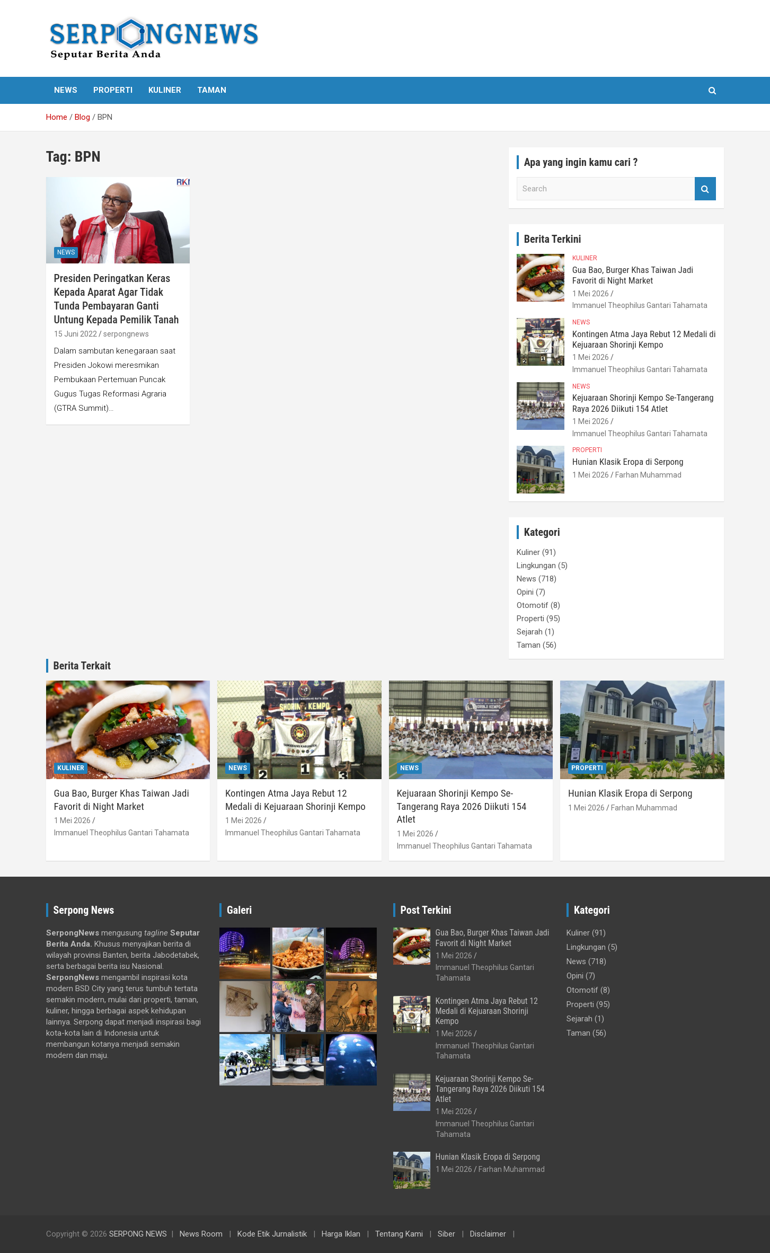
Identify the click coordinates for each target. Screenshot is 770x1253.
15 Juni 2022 (75, 334)
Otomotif (532, 605)
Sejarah (530, 632)
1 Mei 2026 (590, 293)
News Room (201, 1234)
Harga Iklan (341, 1234)
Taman (211, 90)
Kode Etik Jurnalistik (272, 1234)
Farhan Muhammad (648, 475)
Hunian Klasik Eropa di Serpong (628, 461)
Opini (525, 592)
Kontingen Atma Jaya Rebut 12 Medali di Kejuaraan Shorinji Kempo (644, 339)
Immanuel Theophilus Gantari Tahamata (639, 305)
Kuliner (164, 90)
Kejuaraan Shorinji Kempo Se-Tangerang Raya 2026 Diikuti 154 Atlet (643, 402)
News (65, 90)
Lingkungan (536, 565)
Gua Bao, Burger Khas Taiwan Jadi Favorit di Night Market (632, 275)
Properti (112, 90)
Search (705, 189)
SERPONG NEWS (138, 1234)
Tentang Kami (399, 1234)
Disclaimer (488, 1234)
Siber (446, 1234)
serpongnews (126, 334)
